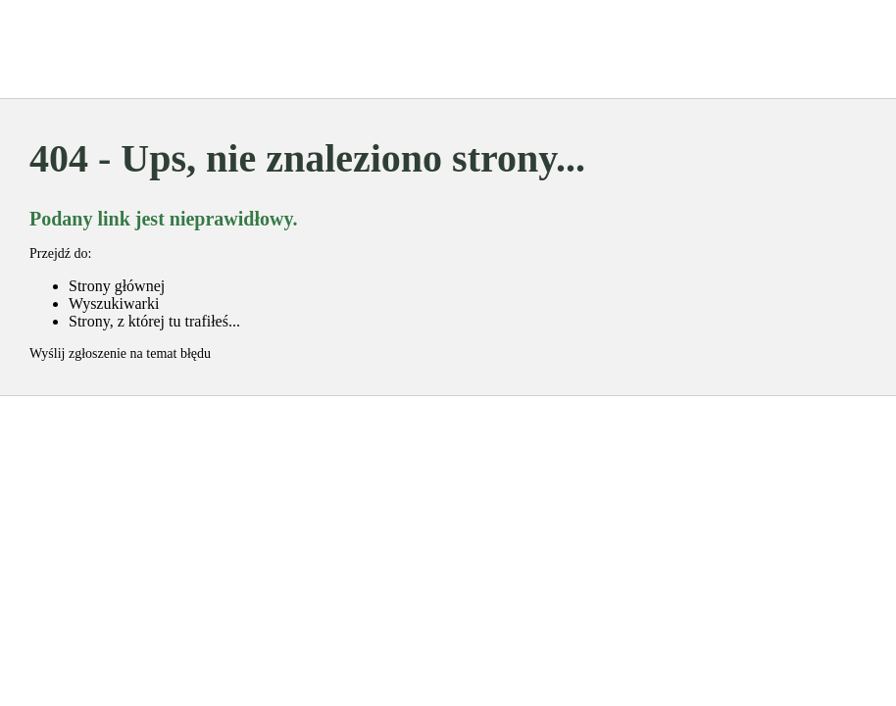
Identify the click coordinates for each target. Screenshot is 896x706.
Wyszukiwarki (114, 303)
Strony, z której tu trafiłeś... (154, 321)
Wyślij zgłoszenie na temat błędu (120, 353)
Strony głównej (117, 285)
